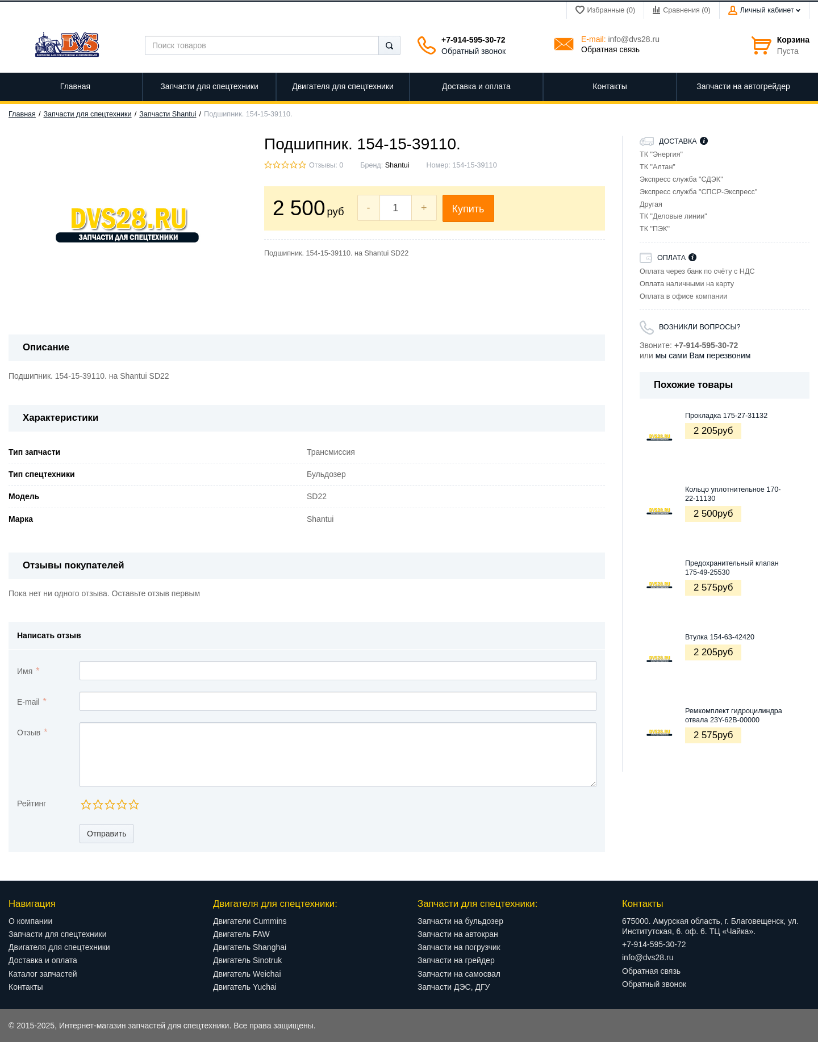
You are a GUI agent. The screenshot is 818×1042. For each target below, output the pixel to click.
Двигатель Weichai (247, 973)
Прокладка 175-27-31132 (726, 416)
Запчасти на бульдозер (460, 921)
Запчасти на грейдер (456, 960)
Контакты (26, 986)
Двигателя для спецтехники (59, 947)
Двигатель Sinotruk (247, 960)
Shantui (397, 165)
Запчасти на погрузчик (459, 947)
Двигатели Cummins (250, 921)
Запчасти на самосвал (459, 973)
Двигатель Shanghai (249, 947)
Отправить (106, 833)
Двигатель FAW (241, 934)
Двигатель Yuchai (245, 986)
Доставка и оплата (43, 960)
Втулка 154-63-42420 (719, 637)
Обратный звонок (473, 51)
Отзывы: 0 (326, 165)
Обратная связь (610, 49)
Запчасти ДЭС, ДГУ (454, 986)
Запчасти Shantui (167, 114)
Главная (22, 114)
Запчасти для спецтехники (88, 114)
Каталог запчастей (43, 973)
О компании (30, 921)
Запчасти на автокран (458, 934)
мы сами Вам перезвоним (703, 355)
